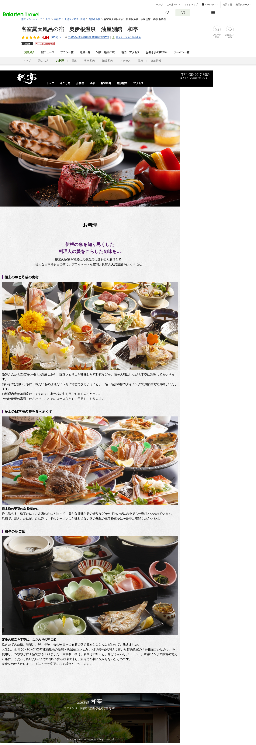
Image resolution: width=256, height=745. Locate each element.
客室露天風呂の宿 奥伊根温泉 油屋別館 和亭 (79, 29)
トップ (27, 60)
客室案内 (89, 60)
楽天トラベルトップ (31, 19)
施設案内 (107, 60)
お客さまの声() (156, 52)
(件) (56, 37)
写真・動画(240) (105, 52)
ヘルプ (159, 4)
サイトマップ (191, 4)
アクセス (125, 60)
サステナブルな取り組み (128, 37)
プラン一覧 (67, 52)
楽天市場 (227, 4)
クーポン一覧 (181, 52)
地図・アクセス (130, 52)
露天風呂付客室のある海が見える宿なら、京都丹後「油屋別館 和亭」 (27, 78)
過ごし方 (43, 60)
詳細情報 (156, 60)
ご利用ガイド (173, 4)
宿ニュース (47, 52)
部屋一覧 (85, 52)
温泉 (74, 60)
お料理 (80, 83)
